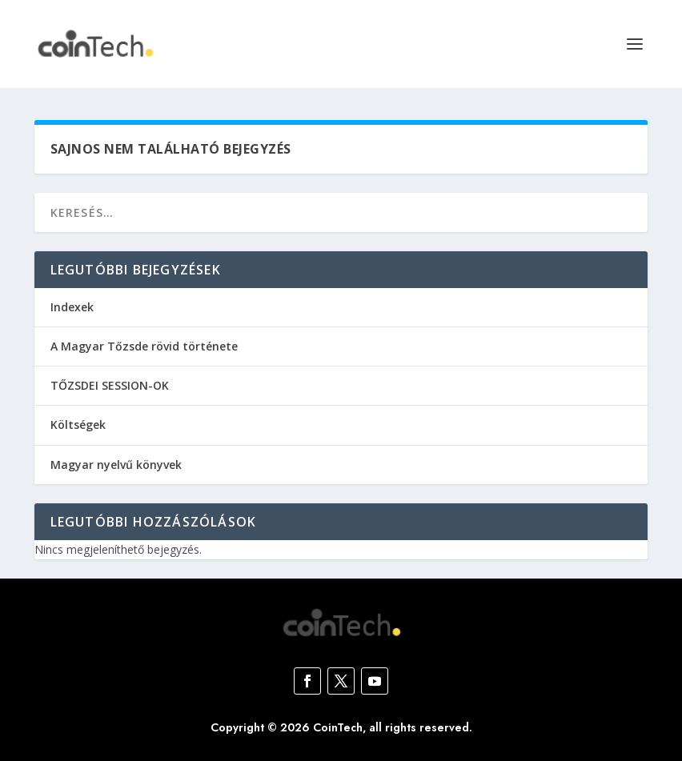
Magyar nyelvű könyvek (116, 464)
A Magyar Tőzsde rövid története (144, 346)
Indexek (72, 306)
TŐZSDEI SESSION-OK (109, 385)
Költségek (78, 424)
